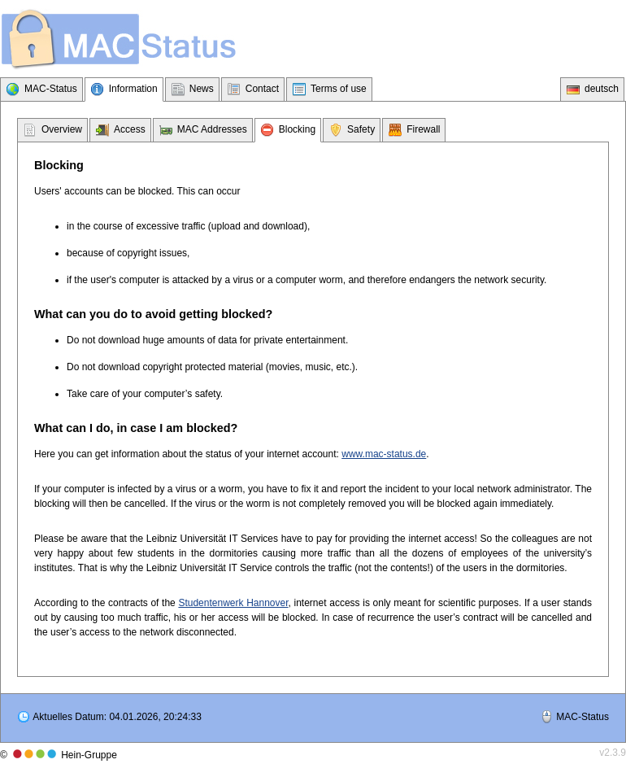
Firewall (423, 129)
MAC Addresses (212, 129)
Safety (361, 129)
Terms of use (339, 88)
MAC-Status (50, 88)
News (201, 88)
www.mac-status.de (383, 454)
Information (133, 88)
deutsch (602, 88)
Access (130, 129)
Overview (61, 129)
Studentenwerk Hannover (233, 603)
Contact (262, 88)
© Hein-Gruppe (58, 755)
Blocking (297, 129)
